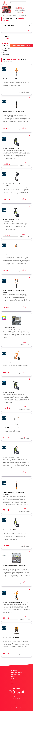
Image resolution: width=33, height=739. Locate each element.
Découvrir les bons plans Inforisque (21, 45)
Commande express (24, 91)
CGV (20, 697)
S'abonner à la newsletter (16, 706)
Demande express (25, 343)
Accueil (3, 15)
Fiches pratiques (15, 674)
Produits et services (11, 15)
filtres (27, 30)
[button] (3, 9)
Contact (13, 678)
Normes (13, 676)
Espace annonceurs (16, 681)
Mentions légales (13, 697)
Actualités (14, 670)
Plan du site (14, 683)
